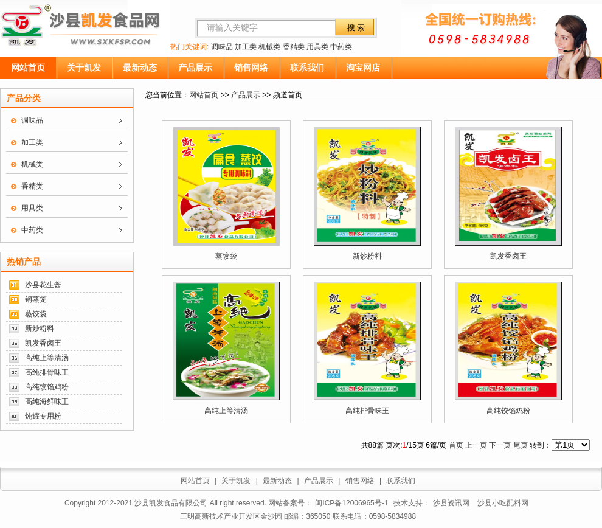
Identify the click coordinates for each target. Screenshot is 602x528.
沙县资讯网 (451, 503)
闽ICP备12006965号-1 (351, 503)
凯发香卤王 (43, 343)
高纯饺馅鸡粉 (47, 387)
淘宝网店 (363, 67)
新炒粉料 (39, 328)
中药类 (341, 47)
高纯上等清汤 (47, 357)
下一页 (500, 445)
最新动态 (140, 67)
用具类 (317, 47)
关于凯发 (84, 67)
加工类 (246, 47)
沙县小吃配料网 (502, 503)
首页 (456, 445)
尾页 (520, 445)
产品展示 (195, 67)
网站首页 (28, 67)
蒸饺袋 (36, 314)
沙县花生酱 (43, 284)
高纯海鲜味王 (47, 401)
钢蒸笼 (36, 299)
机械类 (269, 47)
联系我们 (307, 67)
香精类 (294, 47)
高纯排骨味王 (47, 372)
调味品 (222, 47)
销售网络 (251, 67)
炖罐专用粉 (43, 416)
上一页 (476, 445)
